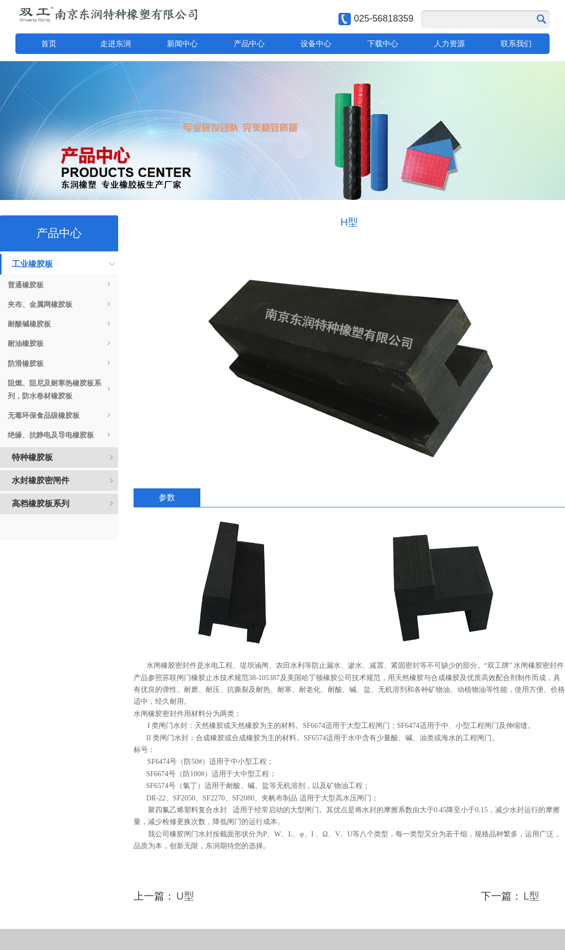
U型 (185, 896)
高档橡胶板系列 (40, 503)
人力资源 (449, 43)
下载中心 (382, 43)
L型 (531, 896)
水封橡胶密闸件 (40, 480)
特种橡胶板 (32, 457)
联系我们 (516, 43)
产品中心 (249, 43)
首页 (48, 43)
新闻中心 (182, 43)
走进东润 (115, 43)
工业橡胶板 (32, 264)
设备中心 (315, 43)
